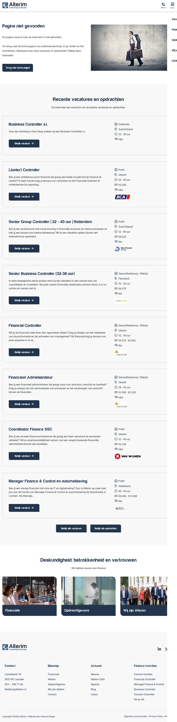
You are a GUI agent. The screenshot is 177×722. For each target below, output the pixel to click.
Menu (173, 5)
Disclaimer (170, 716)
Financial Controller (25, 325)
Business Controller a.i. (28, 124)
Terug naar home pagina (18, 67)
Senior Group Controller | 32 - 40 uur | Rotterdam (50, 222)
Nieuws (95, 674)
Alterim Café (98, 679)
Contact (52, 694)
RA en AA (139, 699)
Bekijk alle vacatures (71, 528)
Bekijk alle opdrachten (106, 528)
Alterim (52, 679)
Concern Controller (144, 694)
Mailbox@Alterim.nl (15, 689)
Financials (53, 674)
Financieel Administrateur (31, 377)
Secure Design (48, 716)
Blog (93, 689)
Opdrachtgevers (56, 684)
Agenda (95, 684)
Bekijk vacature (22, 143)
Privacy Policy (156, 716)
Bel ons (163, 6)
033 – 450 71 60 (14, 684)
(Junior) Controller (24, 170)
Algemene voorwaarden (135, 716)
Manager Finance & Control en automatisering (48, 481)
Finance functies (143, 674)
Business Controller (144, 689)
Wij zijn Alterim (56, 689)
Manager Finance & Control (149, 684)
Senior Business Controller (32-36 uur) (42, 273)
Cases (94, 694)
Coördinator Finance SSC (30, 429)
